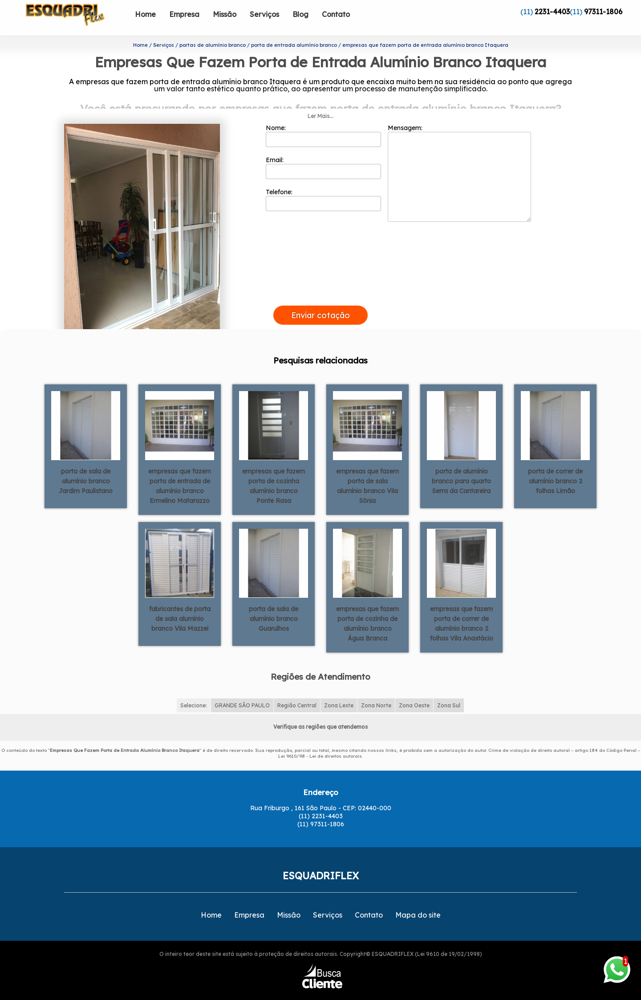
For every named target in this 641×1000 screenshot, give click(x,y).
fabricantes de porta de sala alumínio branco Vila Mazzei (180, 602)
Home (145, 14)
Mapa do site (418, 898)
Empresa (184, 14)
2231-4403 (552, 11)
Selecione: (193, 689)
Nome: (323, 119)
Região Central (296, 689)
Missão (224, 14)
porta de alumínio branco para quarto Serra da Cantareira (461, 464)
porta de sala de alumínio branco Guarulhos (273, 602)
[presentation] (320, 278)
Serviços (264, 14)
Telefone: (323, 183)
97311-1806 (603, 11)
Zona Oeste (414, 689)
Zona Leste (338, 689)
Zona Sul (448, 689)
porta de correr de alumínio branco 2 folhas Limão (555, 464)
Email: (323, 151)
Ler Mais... (320, 99)
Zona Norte (376, 689)
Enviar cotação (320, 299)
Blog (300, 14)
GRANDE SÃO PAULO (242, 689)
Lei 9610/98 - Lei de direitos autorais (320, 740)
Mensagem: (459, 156)
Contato (336, 14)
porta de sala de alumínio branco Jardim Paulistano (86, 464)
